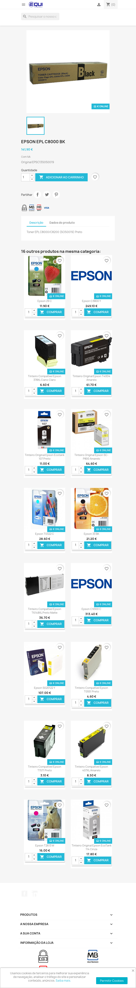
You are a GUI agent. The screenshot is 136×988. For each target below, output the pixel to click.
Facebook (24, 894)
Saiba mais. (63, 980)
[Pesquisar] (40, 16)
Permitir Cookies (112, 981)
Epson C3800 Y (91, 301)
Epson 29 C (44, 301)
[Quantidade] (25, 177)
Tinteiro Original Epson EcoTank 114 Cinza (91, 847)
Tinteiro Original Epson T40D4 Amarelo (91, 378)
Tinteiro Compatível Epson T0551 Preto (91, 689)
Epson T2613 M (44, 845)
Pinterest (56, 194)
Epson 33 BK (91, 534)
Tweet (47, 194)
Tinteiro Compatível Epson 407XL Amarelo (91, 768)
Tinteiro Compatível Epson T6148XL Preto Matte (44, 610)
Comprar (51, 312)
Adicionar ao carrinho (61, 177)
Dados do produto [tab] (62, 223)
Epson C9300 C (91, 609)
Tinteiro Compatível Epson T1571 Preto (44, 768)
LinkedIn (34, 894)
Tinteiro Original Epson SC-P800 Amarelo (91, 456)
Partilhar (37, 194)
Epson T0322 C (44, 534)
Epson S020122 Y (44, 688)
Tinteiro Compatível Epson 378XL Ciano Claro (44, 378)
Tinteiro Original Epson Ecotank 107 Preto (44, 456)
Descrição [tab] (36, 223)
